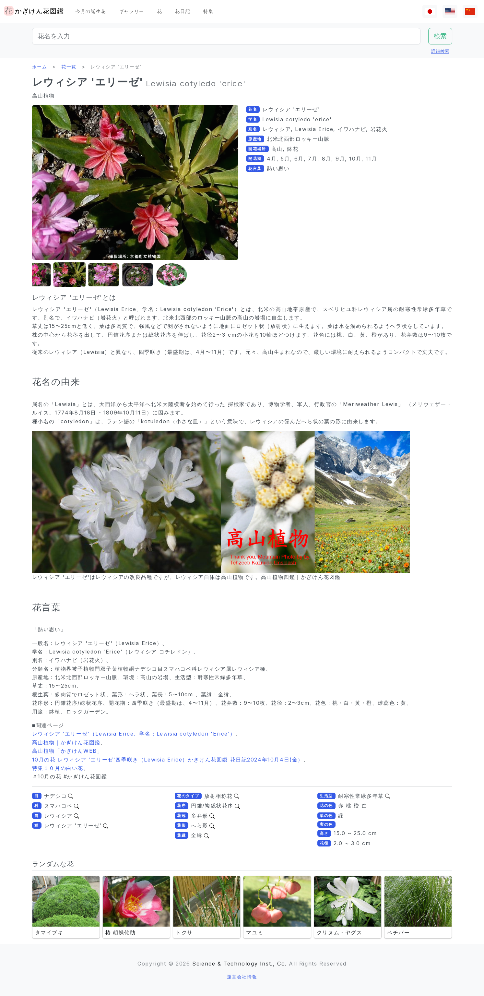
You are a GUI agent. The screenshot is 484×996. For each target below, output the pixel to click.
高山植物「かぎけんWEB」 (67, 751)
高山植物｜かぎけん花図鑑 (66, 742)
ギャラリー (131, 11)
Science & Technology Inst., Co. (239, 963)
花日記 (182, 11)
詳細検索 (440, 51)
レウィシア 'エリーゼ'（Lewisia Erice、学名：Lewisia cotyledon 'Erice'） (134, 733)
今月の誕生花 (91, 11)
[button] (48, 274)
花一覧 (69, 66)
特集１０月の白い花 (57, 768)
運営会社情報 (242, 976)
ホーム (39, 66)
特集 (208, 11)
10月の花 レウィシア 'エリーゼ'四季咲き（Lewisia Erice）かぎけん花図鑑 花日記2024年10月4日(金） (168, 759)
